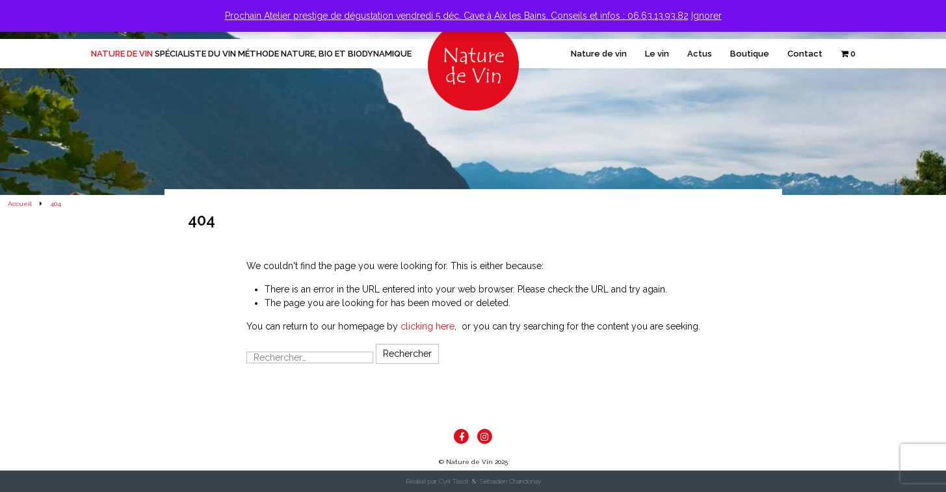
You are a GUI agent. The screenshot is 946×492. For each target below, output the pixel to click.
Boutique (749, 53)
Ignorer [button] (706, 15)
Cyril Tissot (453, 481)
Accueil (20, 203)
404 (55, 203)
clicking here (427, 326)
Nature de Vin (251, 53)
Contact (804, 53)
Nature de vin (599, 53)
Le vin (657, 53)
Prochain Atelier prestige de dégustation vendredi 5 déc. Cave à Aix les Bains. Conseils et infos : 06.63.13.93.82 (457, 15)
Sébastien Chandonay (510, 481)
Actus (699, 53)
